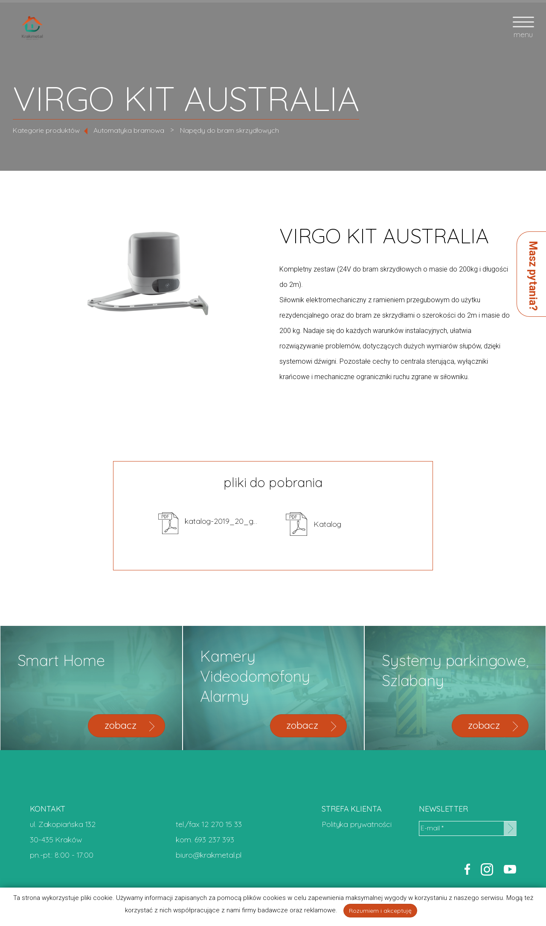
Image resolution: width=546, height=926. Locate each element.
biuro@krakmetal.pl (208, 855)
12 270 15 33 (222, 824)
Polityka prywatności (357, 824)
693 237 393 (214, 839)
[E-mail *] (467, 828)
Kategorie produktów (46, 130)
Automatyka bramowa (128, 130)
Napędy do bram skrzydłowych (229, 130)
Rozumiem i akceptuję (380, 910)
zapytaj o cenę (461, 339)
